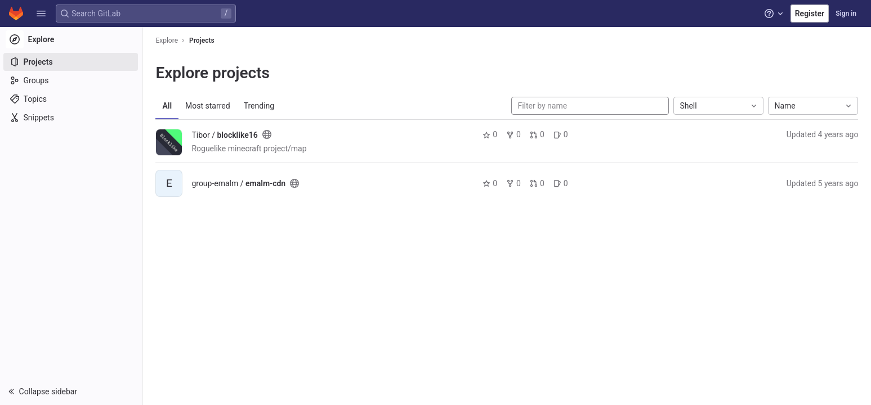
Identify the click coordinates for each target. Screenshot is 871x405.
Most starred (208, 105)
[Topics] (72, 99)
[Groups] (72, 80)
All (168, 105)
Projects (202, 40)
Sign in (846, 13)
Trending (259, 105)
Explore (168, 40)
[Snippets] (72, 118)
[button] (41, 13)
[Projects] (72, 62)
